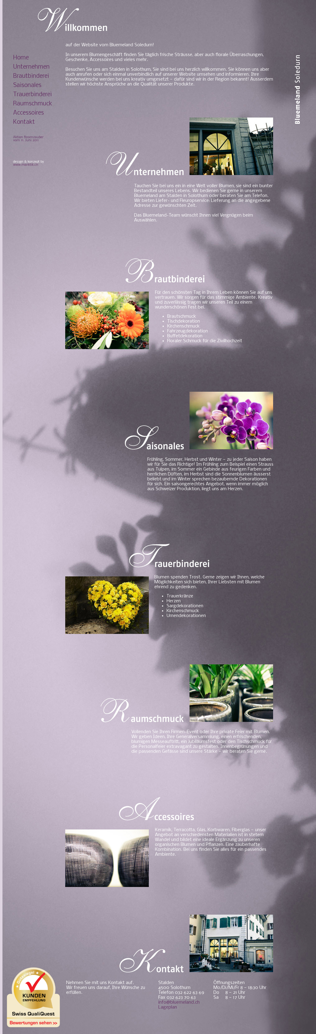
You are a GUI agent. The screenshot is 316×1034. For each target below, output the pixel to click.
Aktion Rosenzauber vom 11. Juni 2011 (28, 139)
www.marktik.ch (25, 165)
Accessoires (28, 113)
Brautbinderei (31, 76)
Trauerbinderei (32, 95)
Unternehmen (31, 67)
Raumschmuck (32, 104)
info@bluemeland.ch (179, 1002)
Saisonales (27, 85)
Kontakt (24, 122)
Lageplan (167, 1007)
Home (21, 58)
